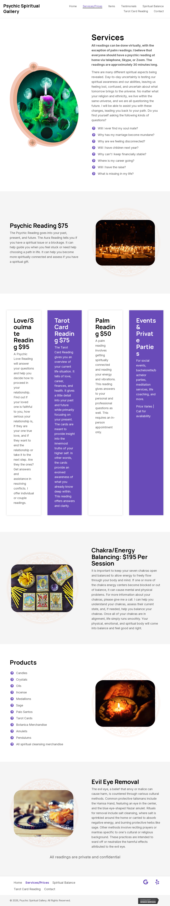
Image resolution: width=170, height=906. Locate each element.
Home (18, 882)
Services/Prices (37, 882)
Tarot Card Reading (27, 889)
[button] (146, 882)
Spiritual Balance (63, 882)
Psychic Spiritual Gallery (21, 8)
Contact (49, 889)
